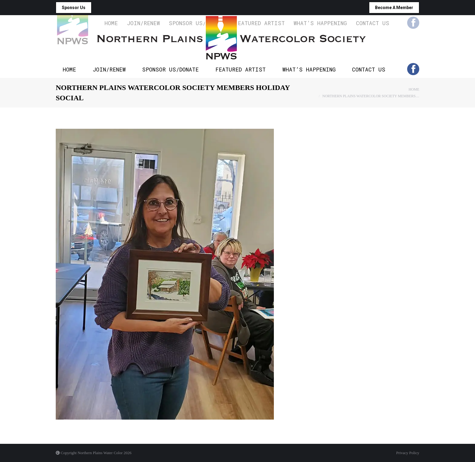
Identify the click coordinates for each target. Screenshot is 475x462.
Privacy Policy (407, 452)
